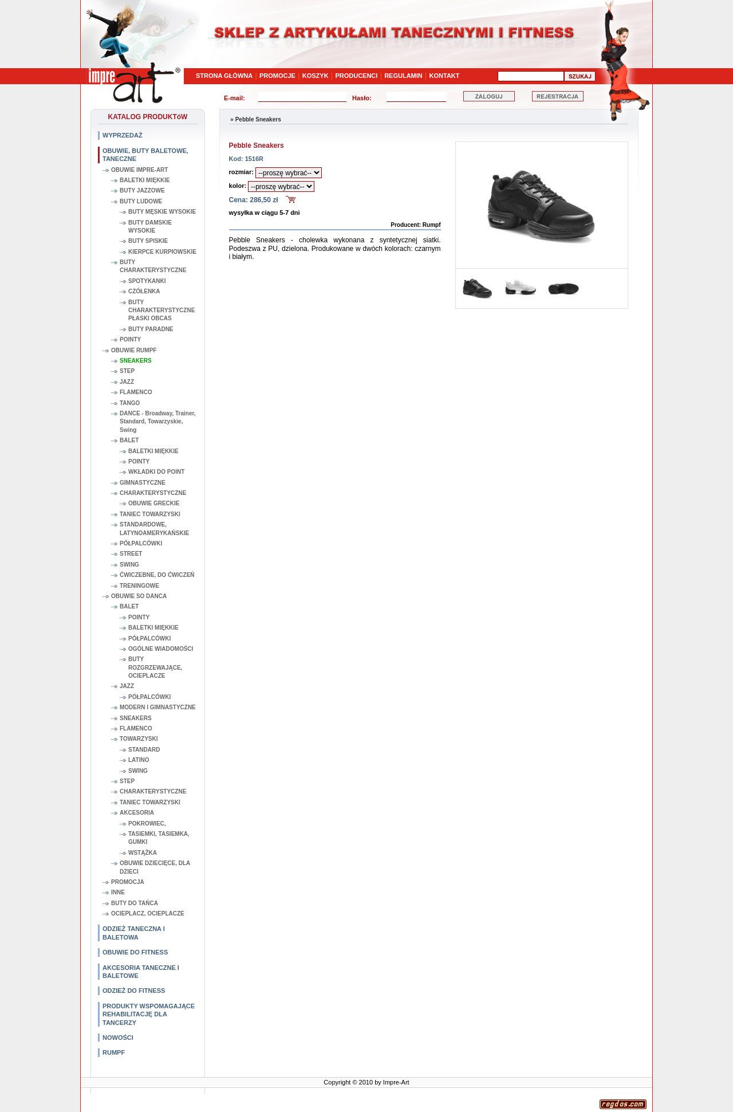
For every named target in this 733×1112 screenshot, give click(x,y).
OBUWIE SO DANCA (139, 596)
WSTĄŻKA (142, 853)
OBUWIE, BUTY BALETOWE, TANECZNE (145, 154)
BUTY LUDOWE (141, 201)
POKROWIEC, (147, 823)
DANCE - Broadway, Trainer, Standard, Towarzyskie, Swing (158, 421)
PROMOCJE (277, 75)
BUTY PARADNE (151, 329)
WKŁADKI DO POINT (156, 472)
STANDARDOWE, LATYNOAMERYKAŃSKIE (154, 528)
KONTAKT (444, 75)
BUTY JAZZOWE (142, 190)
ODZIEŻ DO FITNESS (134, 990)
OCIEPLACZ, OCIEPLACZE (147, 913)
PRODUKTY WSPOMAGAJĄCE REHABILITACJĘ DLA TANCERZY (149, 1014)
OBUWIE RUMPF (133, 350)
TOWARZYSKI (138, 739)
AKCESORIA (137, 813)
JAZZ (127, 382)
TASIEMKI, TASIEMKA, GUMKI (159, 838)
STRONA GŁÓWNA (224, 75)
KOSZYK (315, 75)
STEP (127, 371)
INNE (118, 892)
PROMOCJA (127, 882)
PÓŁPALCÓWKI (141, 543)
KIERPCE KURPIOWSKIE (162, 252)
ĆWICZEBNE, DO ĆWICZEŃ (157, 575)
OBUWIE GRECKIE (153, 503)
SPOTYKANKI (147, 281)
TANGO (130, 403)
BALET (129, 440)
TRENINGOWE (139, 586)
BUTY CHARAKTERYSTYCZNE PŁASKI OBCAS (161, 310)
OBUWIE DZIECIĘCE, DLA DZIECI (155, 867)
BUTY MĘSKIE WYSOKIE (162, 212)
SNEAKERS (136, 360)
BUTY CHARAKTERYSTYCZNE (153, 266)
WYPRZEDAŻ (123, 135)
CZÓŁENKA (144, 291)
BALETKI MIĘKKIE (145, 180)
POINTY (130, 339)
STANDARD (144, 749)
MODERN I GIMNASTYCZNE (158, 707)
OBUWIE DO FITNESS (135, 952)
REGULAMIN (403, 75)
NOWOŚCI (118, 1037)
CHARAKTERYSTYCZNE (153, 493)
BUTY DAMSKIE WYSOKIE (150, 226)
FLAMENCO (136, 392)
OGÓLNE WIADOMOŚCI (160, 649)
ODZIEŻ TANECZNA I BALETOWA (134, 932)
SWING (129, 564)
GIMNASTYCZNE (142, 483)
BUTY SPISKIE (148, 241)
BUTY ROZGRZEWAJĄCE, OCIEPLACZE (155, 667)
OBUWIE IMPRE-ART (139, 170)
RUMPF (114, 1052)
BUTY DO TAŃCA (134, 903)
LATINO (138, 760)
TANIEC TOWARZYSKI (150, 514)
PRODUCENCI (356, 75)
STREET (131, 554)
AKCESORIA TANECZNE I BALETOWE (141, 971)
